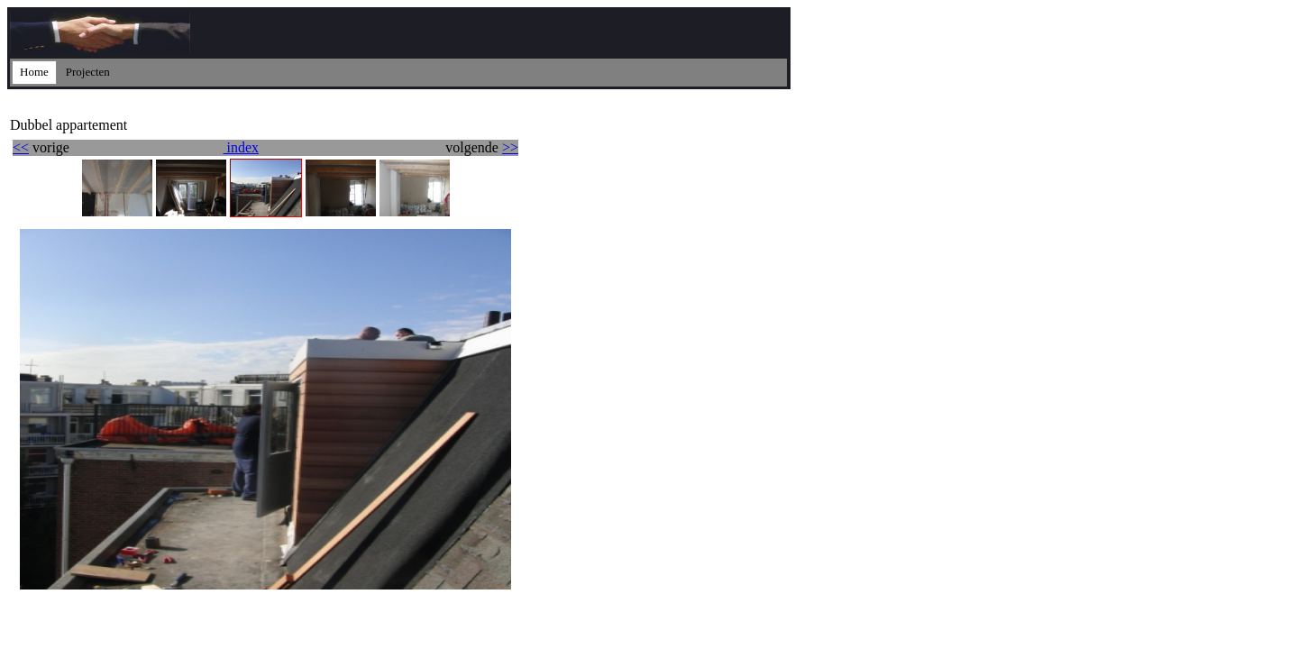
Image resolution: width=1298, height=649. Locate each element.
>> (510, 147)
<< (21, 147)
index (241, 147)
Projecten (88, 71)
